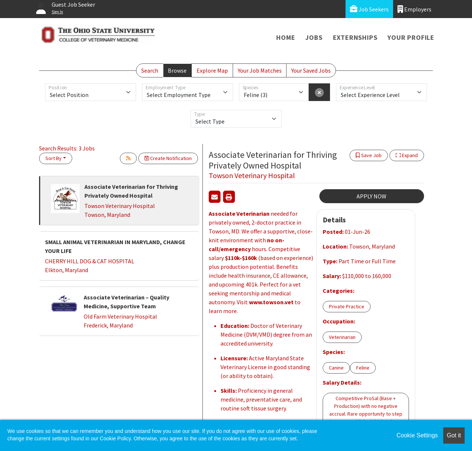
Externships (355, 37)
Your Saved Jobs (311, 70)
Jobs (313, 37)
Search (149, 70)
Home (285, 37)
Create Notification (168, 158)
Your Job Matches (260, 70)
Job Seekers (369, 9)
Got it (454, 435)
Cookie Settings (417, 435)
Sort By (53, 158)
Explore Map (212, 70)
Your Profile (411, 37)
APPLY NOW (371, 196)
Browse (177, 70)
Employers (414, 9)
